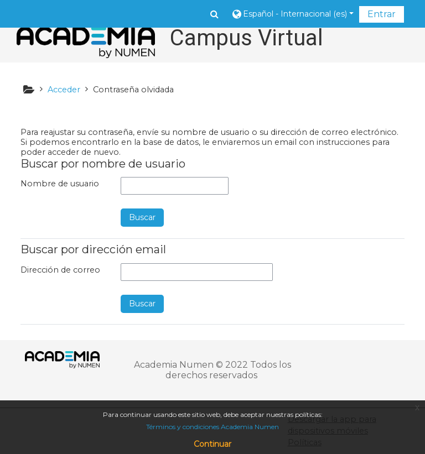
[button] (214, 13)
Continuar (212, 444)
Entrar (381, 14)
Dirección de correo (60, 270)
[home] (86, 43)
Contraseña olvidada (133, 90)
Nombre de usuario (59, 184)
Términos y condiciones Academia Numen (212, 426)
